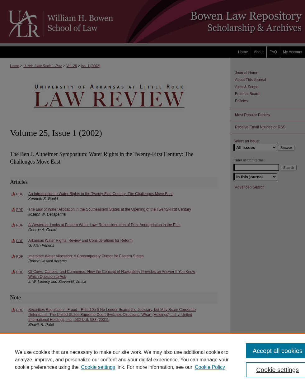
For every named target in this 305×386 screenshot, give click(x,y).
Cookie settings (98, 367)
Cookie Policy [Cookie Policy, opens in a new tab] (210, 367)
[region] (152, 359)
